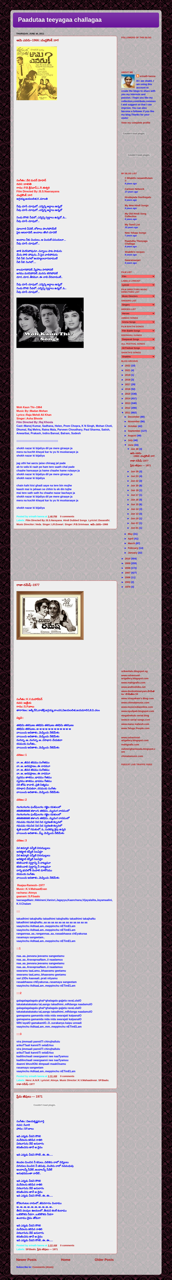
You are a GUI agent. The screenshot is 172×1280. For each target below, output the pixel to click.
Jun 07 (135, 523)
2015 (128, 393)
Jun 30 (135, 449)
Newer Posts (26, 1260)
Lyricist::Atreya (49, 1080)
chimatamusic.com (132, 756)
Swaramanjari (133, 260)
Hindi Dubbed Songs (75, 520)
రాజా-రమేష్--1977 (27, 585)
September (134, 431)
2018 (128, 379)
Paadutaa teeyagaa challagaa (60, 19)
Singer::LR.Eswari (52, 524)
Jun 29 (135, 471)
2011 (128, 412)
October (133, 426)
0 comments (67, 516)
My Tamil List (132, 224)
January (133, 552)
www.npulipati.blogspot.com (137, 711)
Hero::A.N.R (32, 1080)
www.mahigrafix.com (133, 682)
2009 (128, 563)
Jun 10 (135, 518)
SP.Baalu (103, 1080)
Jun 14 (135, 509)
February (133, 548)
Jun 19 (135, 490)
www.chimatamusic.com (135, 702)
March (132, 543)
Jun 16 (135, 499)
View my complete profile (135, 122)
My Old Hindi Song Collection (135, 215)
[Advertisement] (65, 555)
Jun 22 (135, 481)
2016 (128, 389)
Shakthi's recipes (135, 252)
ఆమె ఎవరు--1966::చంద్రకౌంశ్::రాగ (37, 40)
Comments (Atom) (42, 1267)
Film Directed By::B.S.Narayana (44, 520)
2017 (128, 384)
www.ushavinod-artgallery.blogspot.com (134, 677)
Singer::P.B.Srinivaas (77, 524)
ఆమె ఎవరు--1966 (99, 524)
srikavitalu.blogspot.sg (134, 671)
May (130, 534)
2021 (128, 370)
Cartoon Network (134, 189)
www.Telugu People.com (135, 728)
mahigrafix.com (130, 744)
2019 (128, 375)
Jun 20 (135, 485)
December (134, 416)
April (131, 538)
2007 (128, 572)
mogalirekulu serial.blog (135, 715)
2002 (128, 582)
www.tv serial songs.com (135, 719)
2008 (128, 568)
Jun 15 (135, 504)
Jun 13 (135, 513)
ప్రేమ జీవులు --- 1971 (29, 1096)
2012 (128, 408)
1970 (128, 586)
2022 (128, 365)
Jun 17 (135, 495)
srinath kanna (148, 76)
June (131, 445)
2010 (128, 558)
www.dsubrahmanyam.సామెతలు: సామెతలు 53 (137, 692)
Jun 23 (135, 476)
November (134, 421)
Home (65, 1260)
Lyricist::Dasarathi (99, 520)
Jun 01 (135, 528)
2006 (128, 577)
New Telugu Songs (135, 232)
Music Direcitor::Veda (28, 524)
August (132, 435)
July (131, 440)
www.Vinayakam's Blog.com (137, 698)
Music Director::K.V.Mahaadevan (78, 1080)
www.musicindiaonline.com (137, 707)
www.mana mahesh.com (135, 724)
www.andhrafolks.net (133, 687)
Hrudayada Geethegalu (138, 197)
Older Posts (104, 1260)
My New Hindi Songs (137, 205)
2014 (128, 398)
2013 (128, 403)
